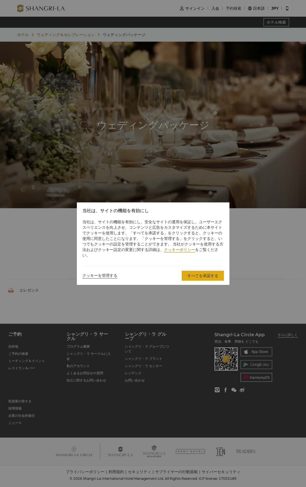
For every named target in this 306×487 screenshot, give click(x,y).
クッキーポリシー (179, 249)
